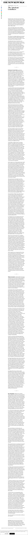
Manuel (19, 523)
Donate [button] (19, 528)
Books (13, 520)
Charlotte (9, 522)
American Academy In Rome (14, 524)
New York (15, 520)
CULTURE (7, 528)
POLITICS (4, 528)
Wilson (9, 521)
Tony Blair (19, 523)
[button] (1, 6)
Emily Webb (22, 522)
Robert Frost (13, 523)
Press (23, 528)
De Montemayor (10, 523)
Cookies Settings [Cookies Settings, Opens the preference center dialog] (7, 533)
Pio (10, 523)
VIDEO (12, 528)
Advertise (21, 528)
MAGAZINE (9, 528)
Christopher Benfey (10, 5)
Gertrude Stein (17, 522)
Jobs (24, 528)
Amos (21, 521)
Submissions (26, 528)
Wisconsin (11, 525)
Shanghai (20, 520)
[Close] (27, 531)
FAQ (22, 528)
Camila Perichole (17, 521)
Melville (17, 523)
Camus (14, 521)
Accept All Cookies (12, 533)
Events (15, 528)
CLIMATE (6, 528)
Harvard (20, 524)
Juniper (17, 523)
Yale (22, 524)
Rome (18, 520)
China (11, 521)
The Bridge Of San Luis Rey (18, 525)
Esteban (14, 523)
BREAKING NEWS (2, 528)
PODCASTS (11, 528)
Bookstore (18, 528)
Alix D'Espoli (13, 522)
